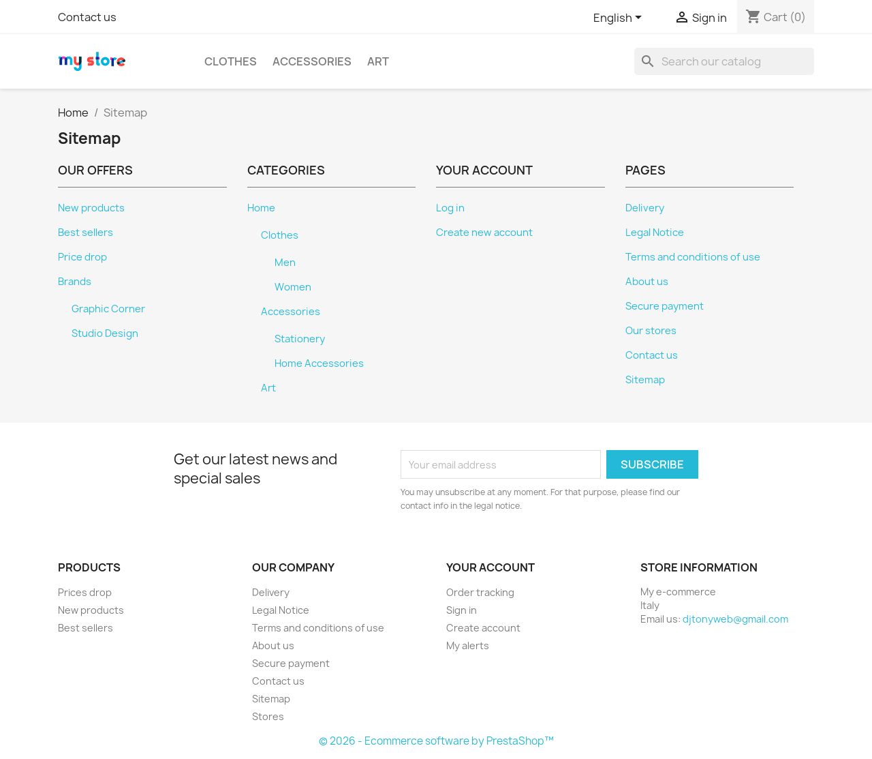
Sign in (461, 610)
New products (91, 208)
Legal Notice (654, 232)
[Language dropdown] (620, 18)
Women (293, 287)
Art (378, 61)
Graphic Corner (108, 309)
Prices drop (85, 592)
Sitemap (645, 380)
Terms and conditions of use (692, 257)
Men (285, 262)
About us (646, 281)
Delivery (644, 208)
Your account (490, 567)
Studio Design (105, 333)
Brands (74, 281)
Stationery (300, 339)
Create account (483, 627)
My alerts (467, 645)
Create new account (484, 232)
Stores (268, 716)
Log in (450, 208)
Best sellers (85, 232)
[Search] (724, 61)
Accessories (312, 61)
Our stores (650, 331)
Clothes (230, 61)
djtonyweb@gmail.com (735, 618)
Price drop (82, 257)
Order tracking (480, 592)
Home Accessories (319, 363)
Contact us (87, 17)
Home (261, 208)
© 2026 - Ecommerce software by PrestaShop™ (436, 741)
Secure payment (664, 306)
